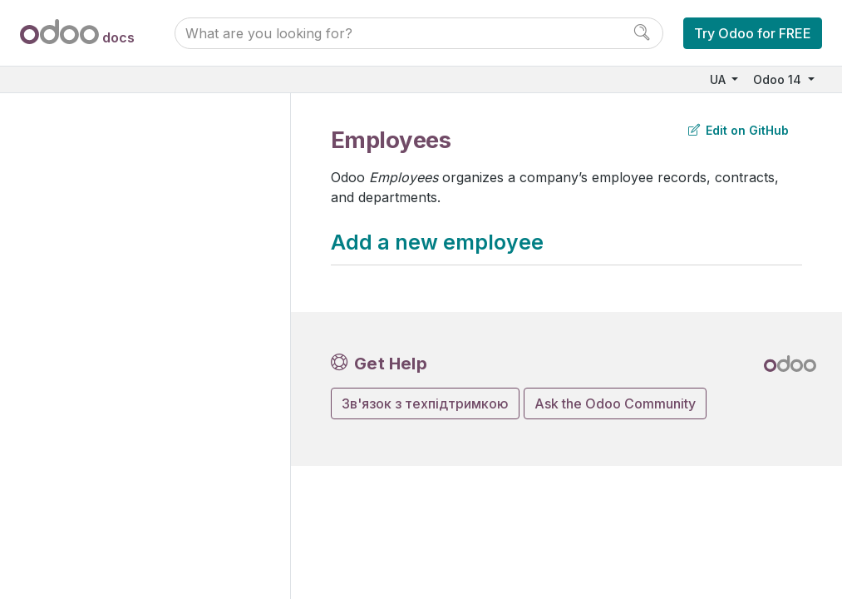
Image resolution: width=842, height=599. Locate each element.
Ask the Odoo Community (615, 403)
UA (719, 79)
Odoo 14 (779, 79)
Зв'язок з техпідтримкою (425, 403)
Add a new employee (437, 242)
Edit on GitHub (738, 130)
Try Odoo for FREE (752, 33)
